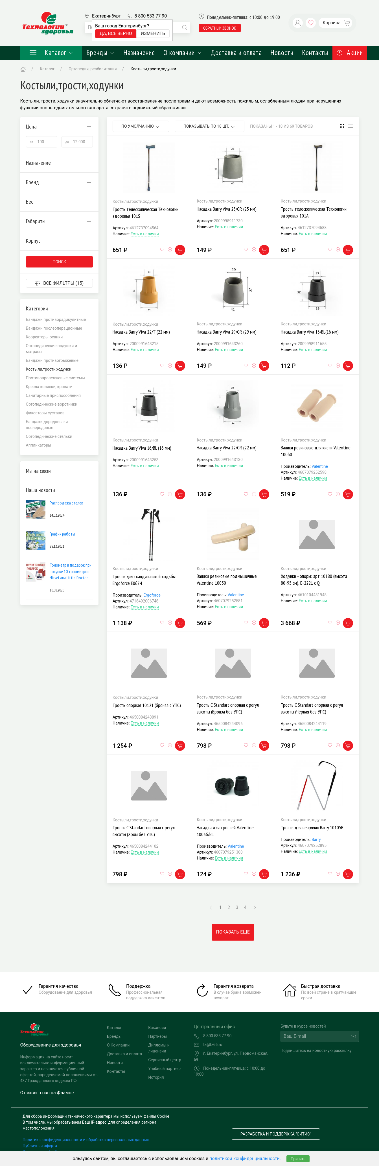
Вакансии (157, 1027)
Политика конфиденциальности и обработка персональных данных (86, 1139)
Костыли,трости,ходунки (153, 69)
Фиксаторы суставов (45, 413)
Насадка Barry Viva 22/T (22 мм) (141, 332)
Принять (298, 1159)
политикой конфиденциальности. (245, 1158)
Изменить (153, 33)
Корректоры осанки (44, 337)
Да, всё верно (116, 33)
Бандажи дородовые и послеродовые (47, 424)
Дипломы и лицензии (159, 1048)
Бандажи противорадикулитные (56, 319)
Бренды (100, 52)
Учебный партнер (164, 1068)
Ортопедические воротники (52, 404)
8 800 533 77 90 (150, 16)
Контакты (315, 52)
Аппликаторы (38, 445)
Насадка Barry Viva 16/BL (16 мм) (142, 448)
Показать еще (233, 932)
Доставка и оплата (236, 52)
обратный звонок (219, 28)
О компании (182, 52)
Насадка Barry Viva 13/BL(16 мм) (310, 332)
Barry (316, 839)
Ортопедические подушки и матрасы (51, 348)
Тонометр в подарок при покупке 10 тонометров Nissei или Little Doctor (70, 571)
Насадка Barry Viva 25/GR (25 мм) (227, 209)
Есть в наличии (145, 234)
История (156, 1077)
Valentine (320, 466)
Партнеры (157, 1036)
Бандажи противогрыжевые (52, 360)
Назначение (139, 52)
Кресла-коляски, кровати (49, 386)
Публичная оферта (40, 1145)
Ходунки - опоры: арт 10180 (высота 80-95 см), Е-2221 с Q (314, 579)
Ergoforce (152, 595)
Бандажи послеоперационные (54, 328)
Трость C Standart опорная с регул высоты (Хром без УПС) (144, 830)
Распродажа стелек (66, 503)
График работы (62, 534)
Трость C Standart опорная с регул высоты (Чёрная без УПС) (312, 708)
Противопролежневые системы (55, 378)
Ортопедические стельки (49, 436)
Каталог (51, 52)
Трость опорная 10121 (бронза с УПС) (147, 705)
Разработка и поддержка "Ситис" (275, 1134)
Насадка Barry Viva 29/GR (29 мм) (227, 332)
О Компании (118, 1045)
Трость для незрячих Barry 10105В (312, 827)
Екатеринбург (106, 16)
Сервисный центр (164, 1060)
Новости (281, 52)
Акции (350, 52)
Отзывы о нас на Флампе (47, 1092)
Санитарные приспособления (53, 395)
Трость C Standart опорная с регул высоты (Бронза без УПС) (228, 708)
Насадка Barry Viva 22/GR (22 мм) (227, 447)
